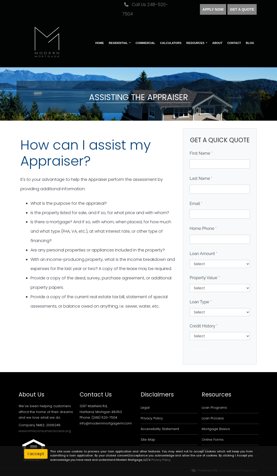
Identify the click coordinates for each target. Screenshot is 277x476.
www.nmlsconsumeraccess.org (45, 431)
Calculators (170, 42)
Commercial (145, 42)
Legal (145, 407)
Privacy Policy (152, 418)
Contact (234, 42)
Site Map (148, 439)
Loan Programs (214, 407)
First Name (200, 153)
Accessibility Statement (160, 428)
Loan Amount (203, 253)
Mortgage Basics (216, 428)
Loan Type (200, 301)
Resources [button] (195, 42)
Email (195, 203)
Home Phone (202, 228)
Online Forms (213, 439)
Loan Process (213, 418)
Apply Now (213, 9)
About (217, 42)
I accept (35, 454)
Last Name (200, 178)
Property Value (204, 277)
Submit (201, 349)
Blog (250, 42)
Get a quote (242, 9)
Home (99, 42)
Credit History (203, 326)
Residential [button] (118, 42)
